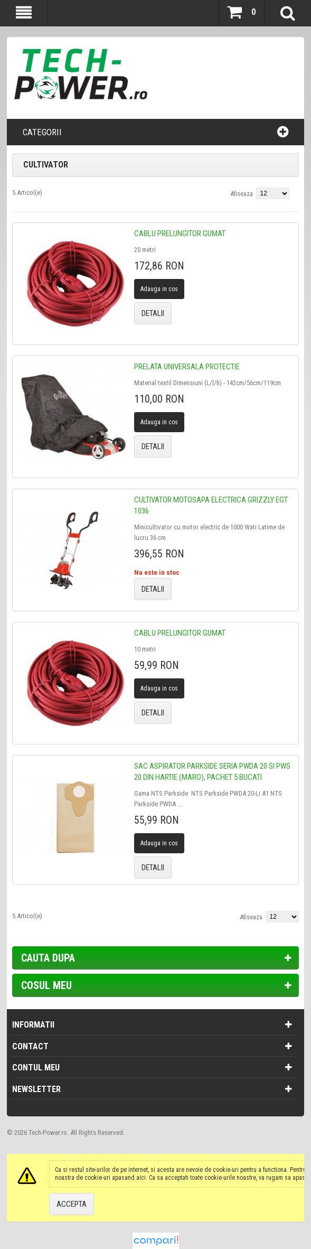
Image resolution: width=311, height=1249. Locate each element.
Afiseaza (241, 194)
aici (141, 1177)
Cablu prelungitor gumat (179, 233)
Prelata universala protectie (187, 366)
